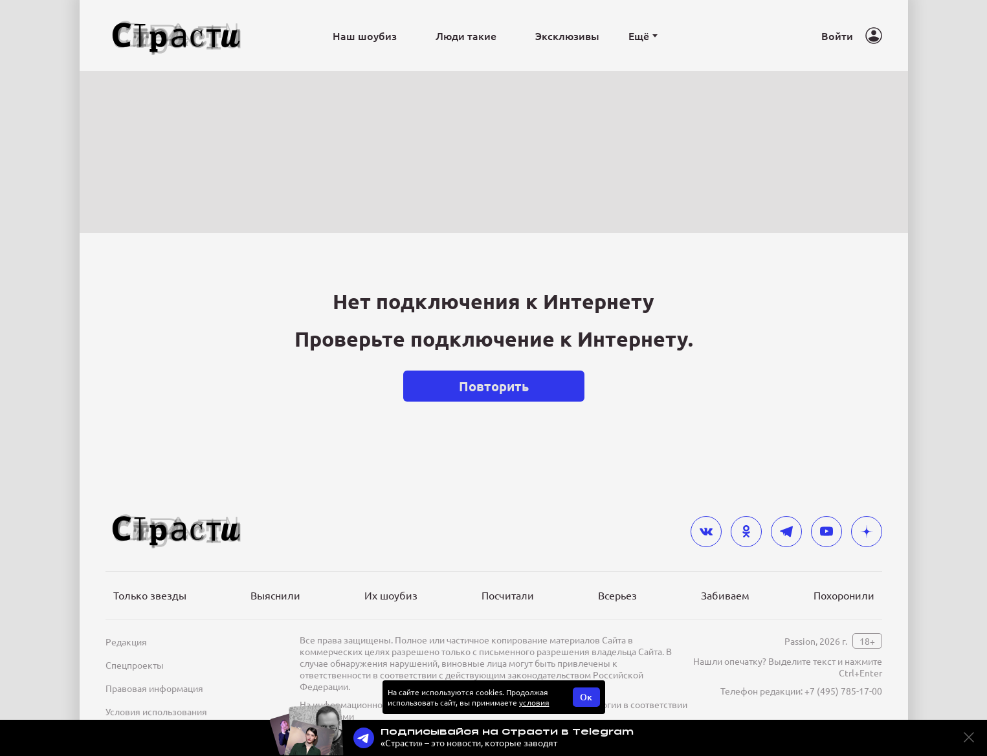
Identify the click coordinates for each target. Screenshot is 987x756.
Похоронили (844, 595)
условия (534, 702)
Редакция (126, 641)
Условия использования (156, 711)
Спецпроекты (134, 665)
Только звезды (149, 595)
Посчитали (508, 595)
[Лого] (176, 36)
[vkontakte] (706, 531)
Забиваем (725, 595)
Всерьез (617, 595)
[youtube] (826, 531)
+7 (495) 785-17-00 (843, 691)
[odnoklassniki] (746, 531)
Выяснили (275, 595)
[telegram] (786, 531)
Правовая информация (154, 688)
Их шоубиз (390, 595)
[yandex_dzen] (866, 531)
